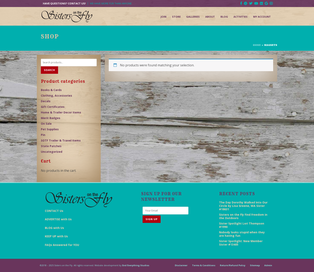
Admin (268, 265)
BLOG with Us (54, 228)
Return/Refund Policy (232, 265)
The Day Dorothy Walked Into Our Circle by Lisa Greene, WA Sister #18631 (243, 205)
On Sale (46, 123)
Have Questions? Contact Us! (64, 3)
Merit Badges (50, 118)
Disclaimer (181, 265)
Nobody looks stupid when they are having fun (242, 234)
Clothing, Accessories (56, 95)
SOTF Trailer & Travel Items (61, 140)
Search (49, 70)
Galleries (193, 16)
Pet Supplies (50, 129)
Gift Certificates (52, 107)
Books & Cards (51, 90)
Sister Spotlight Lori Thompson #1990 (241, 225)
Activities (240, 16)
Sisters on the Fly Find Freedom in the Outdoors (243, 216)
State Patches (51, 146)
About (210, 16)
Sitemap (255, 265)
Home (257, 45)
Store (176, 16)
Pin (43, 135)
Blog (224, 16)
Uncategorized (51, 152)
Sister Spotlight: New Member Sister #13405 (241, 242)
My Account (262, 16)
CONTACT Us (54, 211)
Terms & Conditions (203, 265)
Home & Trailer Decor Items (61, 112)
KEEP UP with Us (56, 236)
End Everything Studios (135, 265)
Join (163, 16)
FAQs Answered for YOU (62, 245)
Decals (45, 101)
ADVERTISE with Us (58, 219)
